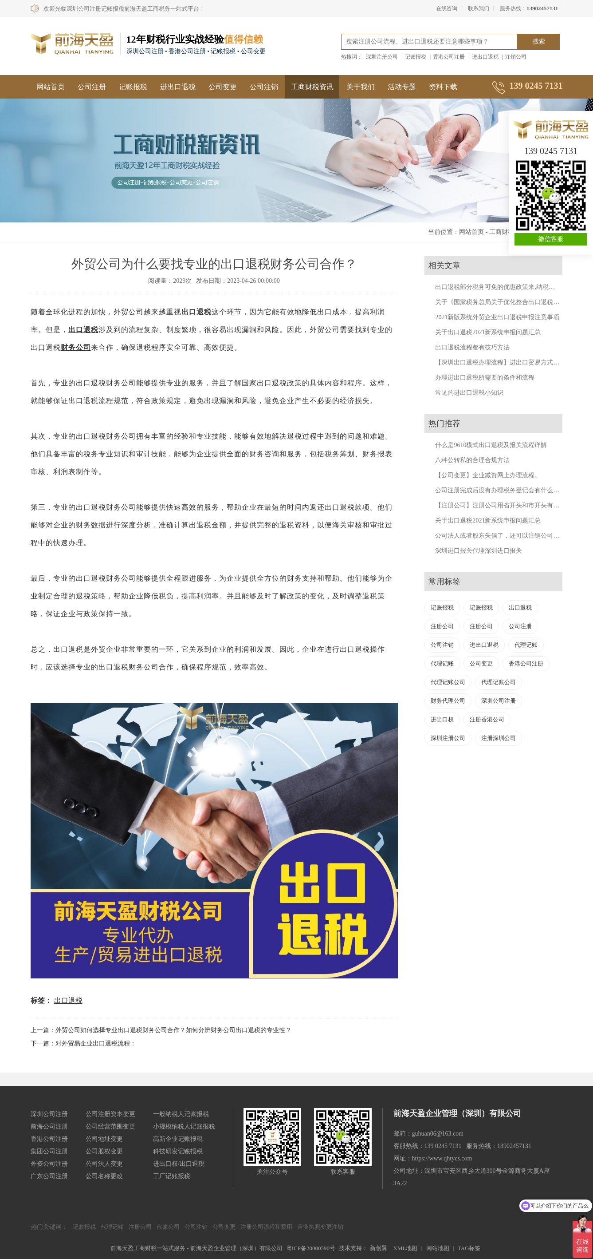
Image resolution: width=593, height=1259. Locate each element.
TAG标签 (469, 1248)
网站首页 (50, 87)
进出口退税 (485, 57)
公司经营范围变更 (110, 1126)
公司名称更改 (104, 1176)
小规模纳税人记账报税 (184, 1126)
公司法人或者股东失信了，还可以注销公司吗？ (500, 535)
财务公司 (76, 347)
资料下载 (443, 87)
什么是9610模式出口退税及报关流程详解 (491, 445)
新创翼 (378, 1248)
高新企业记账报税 (178, 1139)
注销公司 (515, 57)
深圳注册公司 (382, 57)
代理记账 (526, 644)
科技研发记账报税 (178, 1151)
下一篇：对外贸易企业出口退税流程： (83, 1043)
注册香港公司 (487, 719)
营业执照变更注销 (320, 1226)
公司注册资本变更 (110, 1114)
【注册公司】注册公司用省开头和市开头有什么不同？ (509, 505)
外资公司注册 (49, 1163)
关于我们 (360, 87)
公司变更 (222, 87)
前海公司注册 (49, 1126)
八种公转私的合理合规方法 (472, 460)
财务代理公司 (448, 700)
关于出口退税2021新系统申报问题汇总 (488, 332)
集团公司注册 (49, 1151)
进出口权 (442, 719)
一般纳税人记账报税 (181, 1114)
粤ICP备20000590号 (310, 1248)
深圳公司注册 (498, 700)
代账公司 (168, 1226)
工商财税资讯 (312, 87)
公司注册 (92, 87)
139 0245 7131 (550, 151)
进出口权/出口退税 (178, 1163)
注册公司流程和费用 (266, 1226)
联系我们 (478, 8)
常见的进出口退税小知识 (469, 392)
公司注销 (264, 87)
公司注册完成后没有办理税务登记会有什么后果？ (503, 490)
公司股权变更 (104, 1151)
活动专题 (402, 87)
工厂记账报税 (171, 1176)
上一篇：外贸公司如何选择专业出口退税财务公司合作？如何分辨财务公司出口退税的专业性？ (161, 1030)
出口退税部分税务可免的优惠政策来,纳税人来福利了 (507, 287)
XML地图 (405, 1248)
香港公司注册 (449, 57)
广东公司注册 (49, 1176)
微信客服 (550, 239)
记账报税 (415, 57)
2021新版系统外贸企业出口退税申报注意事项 (497, 317)
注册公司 (442, 626)
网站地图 (437, 1248)
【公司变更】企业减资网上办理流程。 (488, 475)
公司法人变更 (104, 1163)
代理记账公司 (448, 682)
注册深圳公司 (498, 738)
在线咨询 (446, 8)
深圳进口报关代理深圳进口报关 (478, 550)
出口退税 (196, 312)
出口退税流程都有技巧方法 (472, 347)
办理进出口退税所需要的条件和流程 (484, 377)
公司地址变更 (104, 1139)
